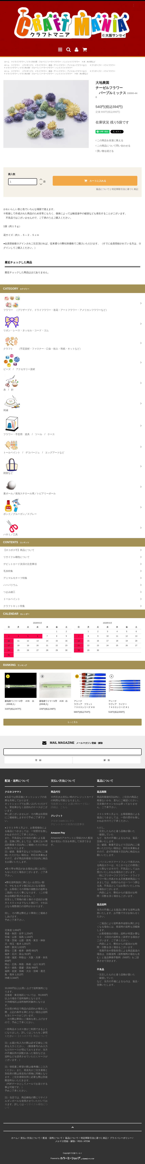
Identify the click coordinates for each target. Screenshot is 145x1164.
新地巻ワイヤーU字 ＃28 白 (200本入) (53, 702)
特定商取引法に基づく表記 (125, 189)
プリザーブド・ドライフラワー (103, 65)
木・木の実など (89, 62)
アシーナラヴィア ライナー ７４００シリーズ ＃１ (118, 704)
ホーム (6, 62)
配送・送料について (53, 1138)
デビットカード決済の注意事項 (67, 824)
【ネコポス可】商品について (32, 1036)
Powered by (73, 1158)
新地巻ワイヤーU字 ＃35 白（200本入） (19, 702)
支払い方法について (30, 1138)
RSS (80, 1141)
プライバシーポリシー (121, 1138)
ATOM (87, 1141)
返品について (102, 189)
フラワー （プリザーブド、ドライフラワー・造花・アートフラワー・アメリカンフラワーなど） (50, 65)
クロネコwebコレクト (62, 820)
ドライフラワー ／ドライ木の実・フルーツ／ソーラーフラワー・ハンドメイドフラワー (46, 62)
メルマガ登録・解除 (65, 1141)
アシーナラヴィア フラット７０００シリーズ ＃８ (84, 704)
